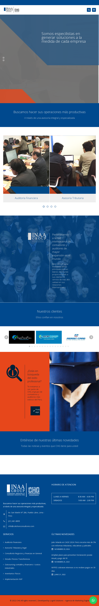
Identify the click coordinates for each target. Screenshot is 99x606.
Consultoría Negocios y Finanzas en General (23, 553)
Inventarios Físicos (12, 573)
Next (91, 337)
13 (60, 346)
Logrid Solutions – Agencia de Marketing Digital (69, 600)
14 (63, 346)
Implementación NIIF (13, 579)
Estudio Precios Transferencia (17, 559)
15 (65, 346)
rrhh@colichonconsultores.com (21, 526)
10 (52, 346)
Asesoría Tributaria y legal (15, 548)
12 (58, 346)
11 (55, 346)
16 (68, 346)
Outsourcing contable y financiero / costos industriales (22, 566)
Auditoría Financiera (13, 542)
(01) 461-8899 (14, 521)
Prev (6, 337)
